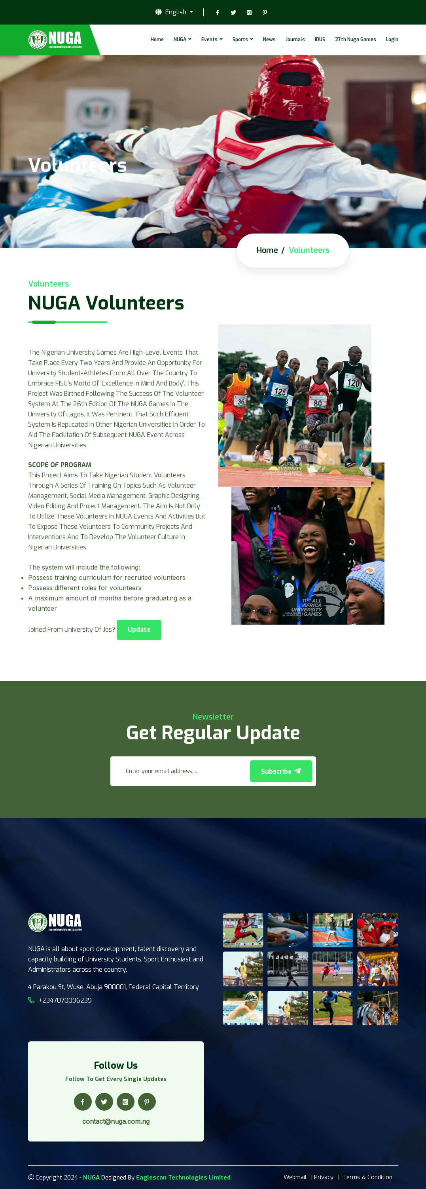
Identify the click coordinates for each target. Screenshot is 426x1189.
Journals (295, 39)
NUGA (180, 39)
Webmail (295, 1177)
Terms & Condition (367, 1177)
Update (139, 629)
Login (392, 39)
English (171, 12)
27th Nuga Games (355, 39)
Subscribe (281, 771)
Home (157, 39)
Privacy (323, 1177)
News (269, 39)
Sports (240, 39)
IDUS (320, 39)
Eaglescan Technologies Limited (183, 1177)
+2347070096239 (60, 1000)
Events (209, 39)
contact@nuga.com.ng (116, 1121)
